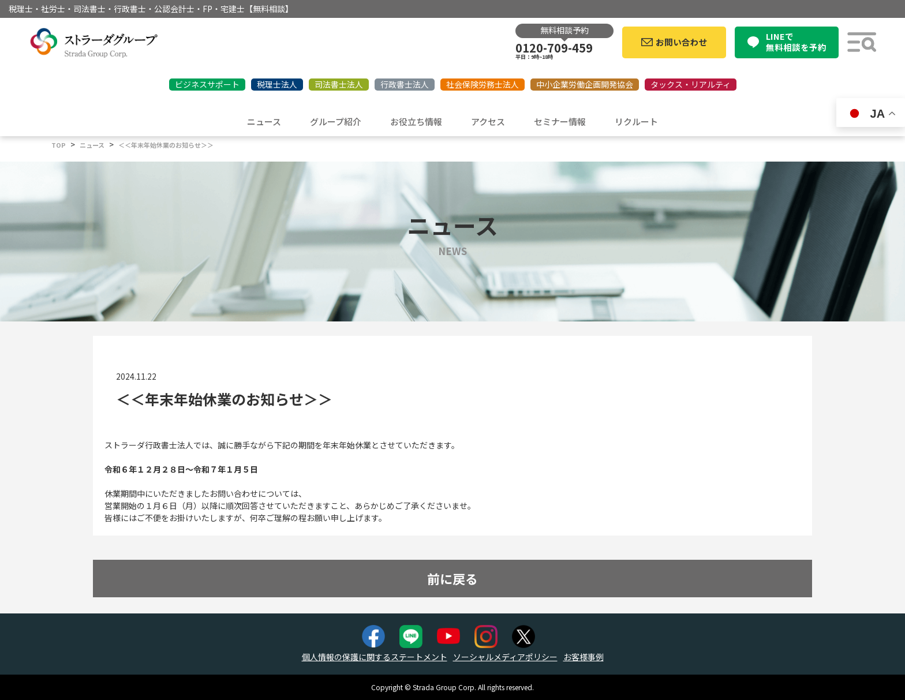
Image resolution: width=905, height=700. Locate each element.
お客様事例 (583, 656)
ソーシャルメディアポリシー (505, 656)
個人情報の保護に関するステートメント (374, 656)
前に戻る (452, 578)
